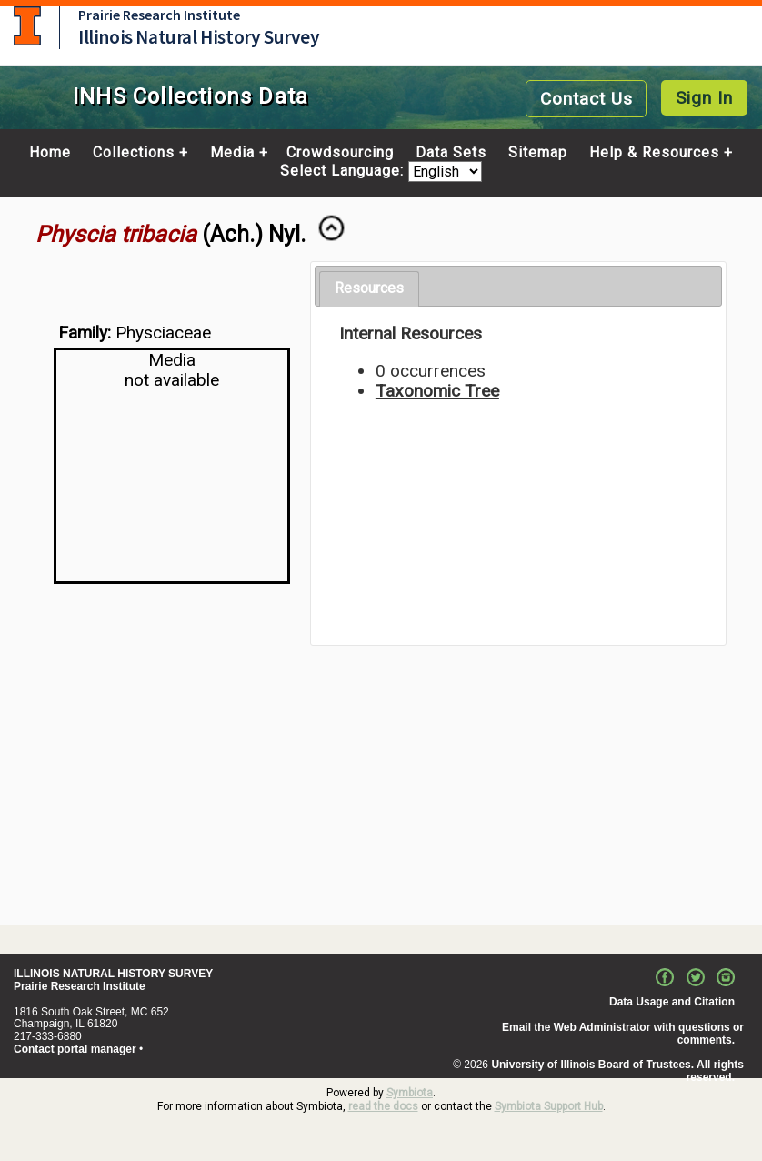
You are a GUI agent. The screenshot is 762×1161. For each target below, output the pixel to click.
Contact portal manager (75, 1049)
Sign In (704, 97)
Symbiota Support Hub (549, 1106)
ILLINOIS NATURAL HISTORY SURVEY (113, 973)
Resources (369, 288)
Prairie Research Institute (159, 14)
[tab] (369, 289)
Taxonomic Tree (437, 390)
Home (50, 153)
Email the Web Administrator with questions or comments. (623, 1033)
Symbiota (409, 1092)
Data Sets (451, 153)
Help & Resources (654, 153)
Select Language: (344, 171)
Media (232, 153)
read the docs (383, 1106)
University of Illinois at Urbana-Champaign (27, 25)
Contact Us (586, 98)
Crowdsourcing (340, 153)
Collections (134, 153)
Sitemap (537, 153)
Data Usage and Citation (672, 1001)
